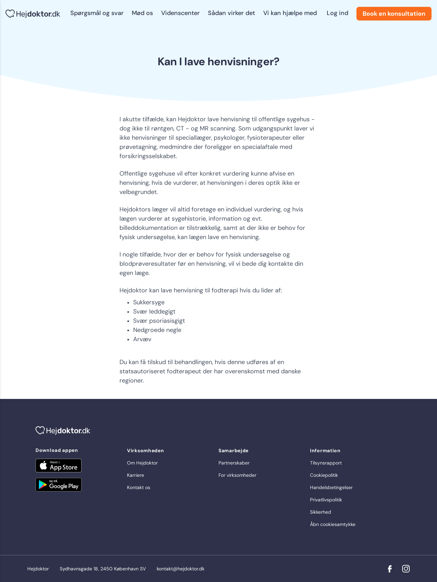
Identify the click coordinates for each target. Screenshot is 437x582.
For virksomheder (237, 475)
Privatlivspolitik (326, 500)
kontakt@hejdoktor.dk (181, 569)
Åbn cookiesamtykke (332, 524)
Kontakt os (138, 487)
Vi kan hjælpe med (290, 13)
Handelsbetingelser (331, 487)
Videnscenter (180, 13)
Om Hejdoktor (142, 463)
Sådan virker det (231, 13)
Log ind (337, 13)
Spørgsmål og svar (97, 13)
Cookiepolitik (324, 475)
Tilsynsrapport (326, 463)
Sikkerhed (320, 512)
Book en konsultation (394, 14)
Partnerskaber (234, 463)
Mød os (142, 13)
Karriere (135, 475)
